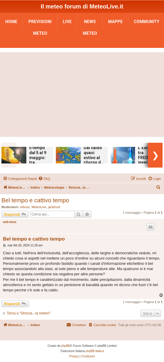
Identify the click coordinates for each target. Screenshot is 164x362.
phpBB (65, 345)
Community (147, 21)
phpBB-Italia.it (95, 351)
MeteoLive (39, 207)
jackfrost (54, 207)
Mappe (115, 21)
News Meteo (90, 23)
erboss (25, 207)
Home (11, 21)
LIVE (67, 21)
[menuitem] (44, 178)
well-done (9, 222)
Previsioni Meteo (40, 23)
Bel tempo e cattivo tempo (35, 200)
